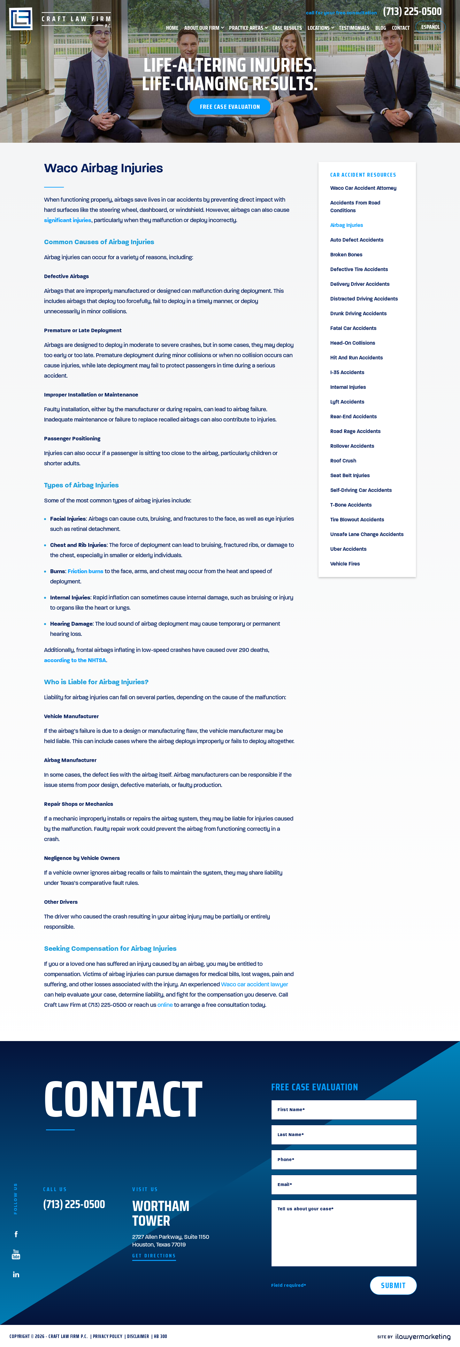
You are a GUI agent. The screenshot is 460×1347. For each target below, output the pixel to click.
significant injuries (67, 221)
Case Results (287, 27)
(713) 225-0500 (412, 11)
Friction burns (85, 572)
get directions (154, 1256)
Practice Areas (246, 27)
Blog (380, 27)
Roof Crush (343, 461)
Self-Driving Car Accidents (361, 490)
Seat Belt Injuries (350, 475)
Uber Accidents (348, 549)
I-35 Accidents (347, 372)
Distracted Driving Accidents (364, 299)
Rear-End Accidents (353, 417)
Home (172, 27)
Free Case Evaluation (230, 106)
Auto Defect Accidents (357, 240)
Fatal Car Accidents (353, 328)
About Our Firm (201, 27)
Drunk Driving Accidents (358, 314)
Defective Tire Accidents (359, 269)
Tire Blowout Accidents (357, 520)
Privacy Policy (107, 1336)
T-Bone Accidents (351, 505)
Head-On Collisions (352, 343)
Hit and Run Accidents (356, 358)
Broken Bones (346, 255)
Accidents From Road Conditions (355, 207)
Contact (401, 27)
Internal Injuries (348, 387)
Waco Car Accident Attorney (363, 188)
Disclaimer (138, 1336)
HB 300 (160, 1336)
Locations (319, 27)
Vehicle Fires (345, 564)
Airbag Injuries (346, 225)
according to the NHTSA (75, 661)
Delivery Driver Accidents (360, 284)
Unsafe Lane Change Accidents (367, 534)
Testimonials (354, 27)
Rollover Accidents (352, 446)
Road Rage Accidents (355, 431)
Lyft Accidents (347, 402)
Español (430, 26)
